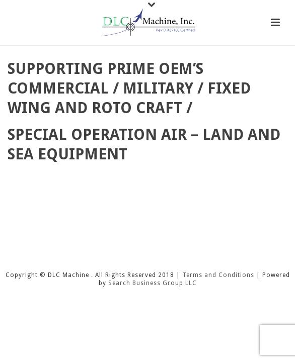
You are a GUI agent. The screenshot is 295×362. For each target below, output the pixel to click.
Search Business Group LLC (152, 283)
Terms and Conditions (218, 275)
